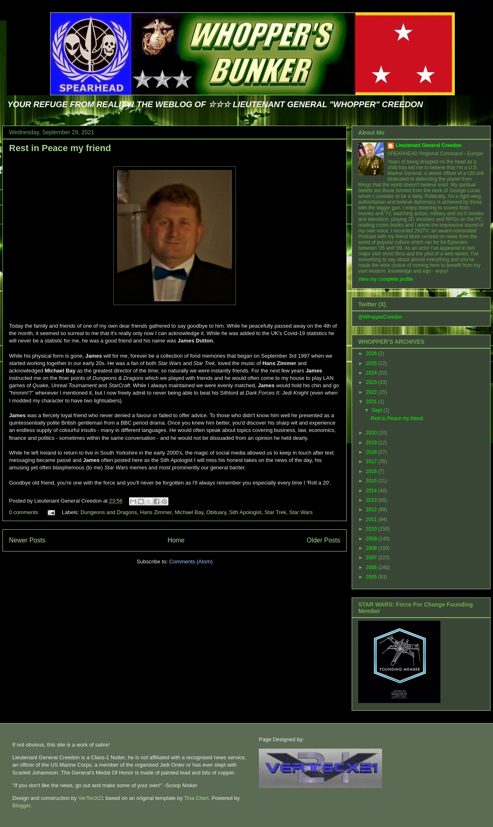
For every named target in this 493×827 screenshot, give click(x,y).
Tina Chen (196, 798)
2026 (372, 353)
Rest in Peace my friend (60, 148)
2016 (372, 471)
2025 (372, 363)
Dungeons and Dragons (109, 512)
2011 (372, 519)
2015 (372, 481)
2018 (372, 452)
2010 (372, 529)
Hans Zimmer (156, 512)
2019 (372, 443)
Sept (377, 410)
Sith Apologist (245, 512)
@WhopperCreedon (380, 317)
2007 (372, 558)
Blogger (21, 805)
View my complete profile (385, 279)
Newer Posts (27, 540)
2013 (372, 500)
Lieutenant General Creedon (429, 145)
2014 (372, 491)
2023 (372, 382)
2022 (372, 392)
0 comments (23, 512)
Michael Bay (189, 512)
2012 (372, 509)
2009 (372, 539)
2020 (372, 433)
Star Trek (275, 512)
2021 (372, 401)
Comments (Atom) (190, 561)
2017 (372, 461)
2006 (372, 567)
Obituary (216, 512)
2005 (372, 577)
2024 (372, 373)
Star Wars (301, 512)
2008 (372, 548)
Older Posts (323, 540)
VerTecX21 (91, 798)
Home (176, 540)
